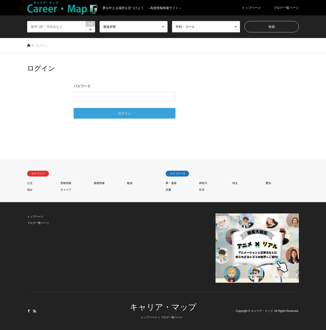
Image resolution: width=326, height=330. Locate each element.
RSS (34, 311)
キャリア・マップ (163, 307)
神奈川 (203, 183)
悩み (30, 189)
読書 (168, 189)
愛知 (268, 183)
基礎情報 (99, 183)
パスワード (82, 86)
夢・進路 (171, 183)
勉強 (129, 183)
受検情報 (65, 183)
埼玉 (235, 183)
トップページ (251, 8)
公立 (30, 183)
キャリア (65, 189)
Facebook (28, 311)
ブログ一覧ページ (286, 8)
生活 (201, 189)
